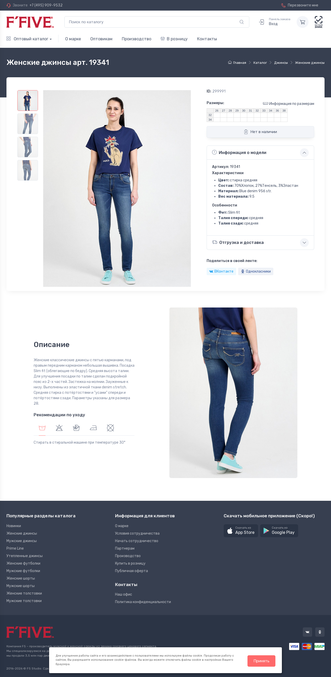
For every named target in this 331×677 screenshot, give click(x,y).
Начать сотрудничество (136, 541)
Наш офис (123, 594)
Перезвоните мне (299, 5)
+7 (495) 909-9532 (46, 5)
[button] (241, 530)
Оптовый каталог (27, 38)
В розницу (174, 38)
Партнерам (124, 548)
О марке (73, 38)
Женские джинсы (21, 533)
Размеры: (215, 103)
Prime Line (15, 548)
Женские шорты (20, 578)
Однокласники (256, 271)
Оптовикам (101, 38)
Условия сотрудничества (137, 533)
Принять (261, 661)
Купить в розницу (130, 563)
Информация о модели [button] (239, 152)
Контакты (207, 38)
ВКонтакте (221, 271)
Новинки (13, 526)
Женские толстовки (24, 593)
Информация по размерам (288, 103)
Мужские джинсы (21, 541)
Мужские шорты (20, 586)
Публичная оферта (131, 571)
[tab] (59, 428)
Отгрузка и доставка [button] (238, 242)
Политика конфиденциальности (143, 602)
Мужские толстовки (24, 601)
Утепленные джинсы (24, 556)
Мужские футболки (23, 571)
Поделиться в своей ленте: (232, 261)
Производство (136, 38)
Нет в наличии (260, 131)
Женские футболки (23, 563)
